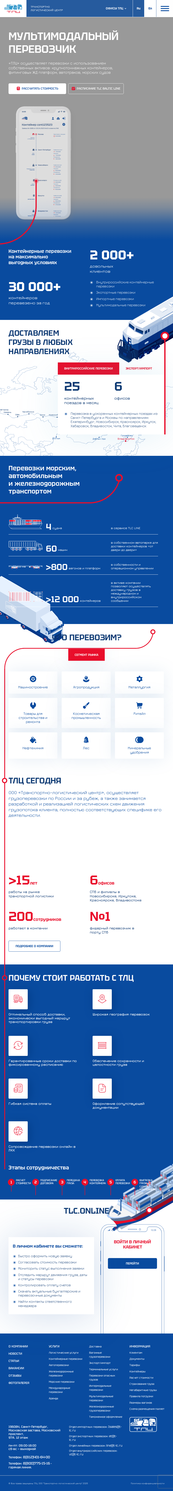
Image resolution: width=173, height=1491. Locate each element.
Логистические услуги (64, 1352)
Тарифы (134, 1365)
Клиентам (135, 1352)
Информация (139, 1346)
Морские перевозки (61, 1382)
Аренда (53, 1398)
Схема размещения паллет (146, 1409)
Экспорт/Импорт (139, 368)
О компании (18, 1346)
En (150, 8)
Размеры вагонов (140, 1402)
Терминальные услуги (103, 1369)
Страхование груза (141, 1384)
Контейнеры (137, 1371)
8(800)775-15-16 (36, 1463)
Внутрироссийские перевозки (88, 368)
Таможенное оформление (105, 1417)
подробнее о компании (34, 946)
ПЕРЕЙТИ (132, 1263)
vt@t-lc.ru (76, 1454)
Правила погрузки (141, 1396)
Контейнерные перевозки (65, 1359)
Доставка (95, 1346)
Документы (136, 1359)
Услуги (54, 1346)
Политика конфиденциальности (147, 1483)
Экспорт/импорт (100, 1363)
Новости (15, 1354)
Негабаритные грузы (143, 1390)
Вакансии (16, 1368)
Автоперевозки (59, 1365)
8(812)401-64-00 (36, 1457)
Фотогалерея (19, 1383)
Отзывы (15, 1376)
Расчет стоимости (141, 1377)
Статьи (14, 1361)
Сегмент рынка (86, 655)
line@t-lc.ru (114, 1445)
